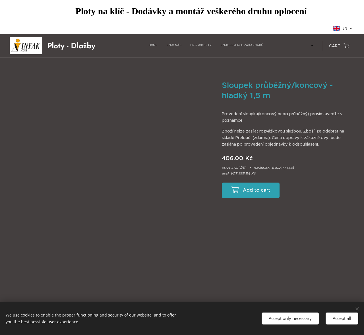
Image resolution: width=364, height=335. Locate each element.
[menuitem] (204, 46)
